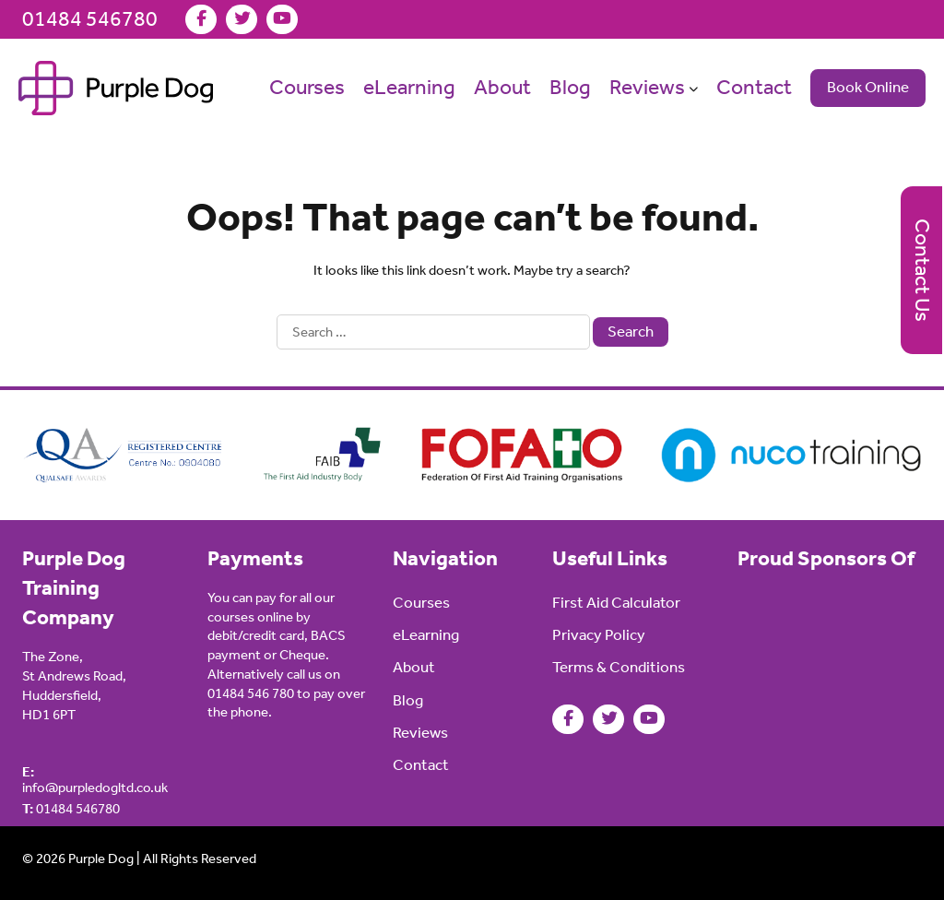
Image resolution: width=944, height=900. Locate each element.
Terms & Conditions (618, 667)
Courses (307, 87)
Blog (570, 87)
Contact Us (922, 270)
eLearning (409, 87)
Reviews (647, 87)
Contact (754, 87)
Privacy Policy (598, 635)
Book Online (868, 87)
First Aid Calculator (616, 602)
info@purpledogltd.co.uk (95, 780)
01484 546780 (90, 18)
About (502, 87)
